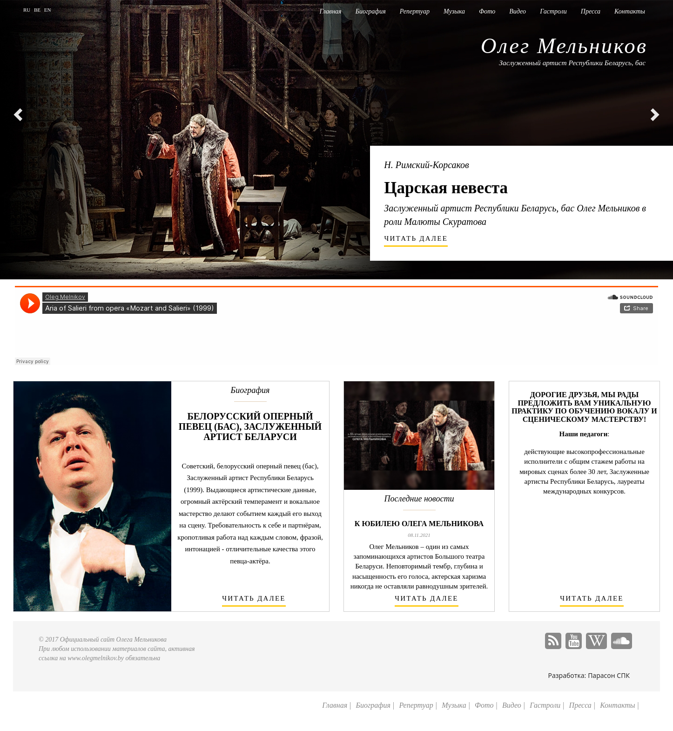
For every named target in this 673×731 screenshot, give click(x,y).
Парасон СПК (609, 675)
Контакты (629, 11)
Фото (487, 11)
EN (47, 10)
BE (38, 10)
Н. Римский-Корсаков (426, 165)
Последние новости (419, 498)
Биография (371, 11)
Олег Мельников (564, 46)
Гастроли (553, 11)
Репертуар (415, 11)
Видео (517, 11)
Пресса (590, 11)
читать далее (416, 238)
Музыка (454, 11)
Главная (331, 11)
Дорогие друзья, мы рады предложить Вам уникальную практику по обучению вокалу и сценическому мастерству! (584, 407)
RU (27, 10)
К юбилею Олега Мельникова (419, 524)
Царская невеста (446, 188)
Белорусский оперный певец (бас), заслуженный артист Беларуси (250, 426)
